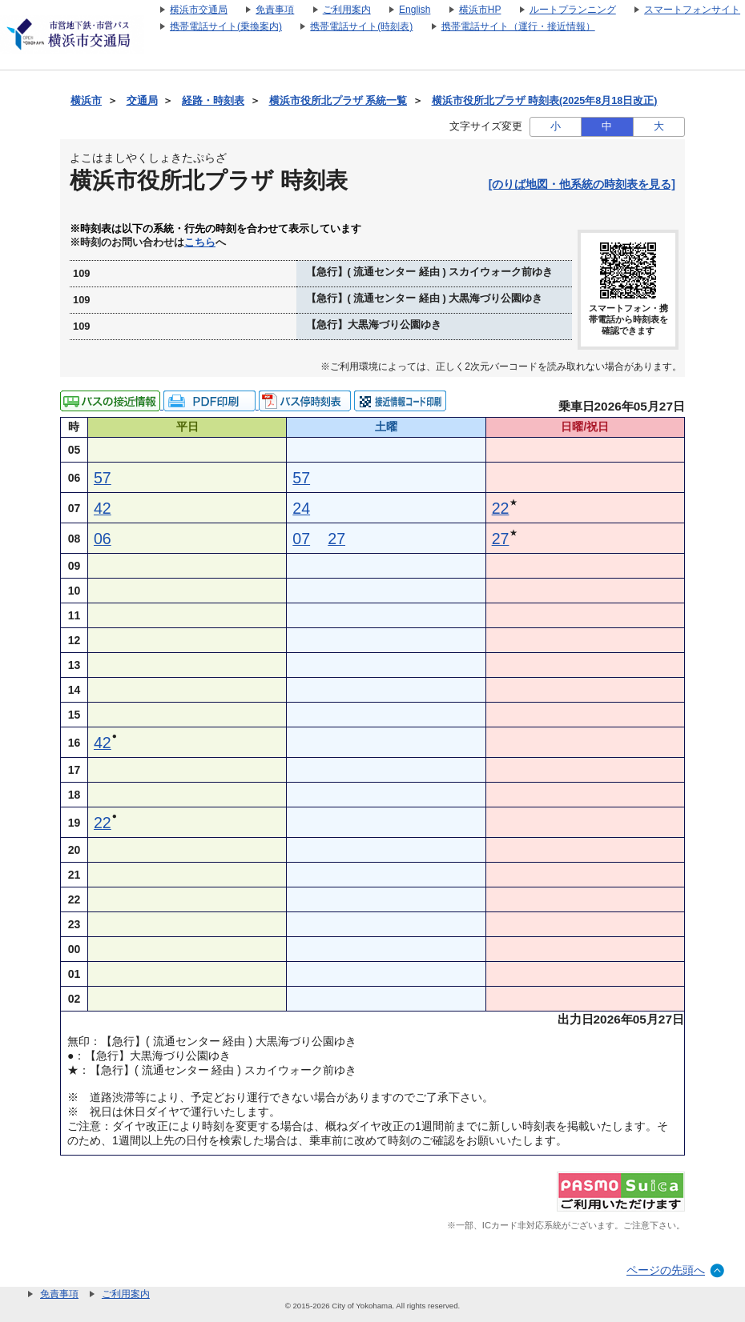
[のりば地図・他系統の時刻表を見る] (582, 184)
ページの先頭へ (665, 1270)
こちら (199, 242)
